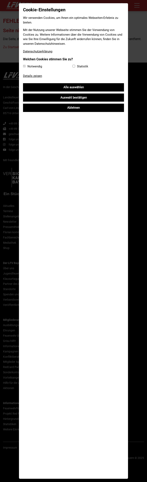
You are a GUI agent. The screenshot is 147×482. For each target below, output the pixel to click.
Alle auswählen (73, 87)
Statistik (82, 66)
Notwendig (34, 66)
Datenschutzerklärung (37, 51)
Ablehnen (73, 108)
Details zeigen (32, 76)
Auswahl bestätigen (73, 97)
